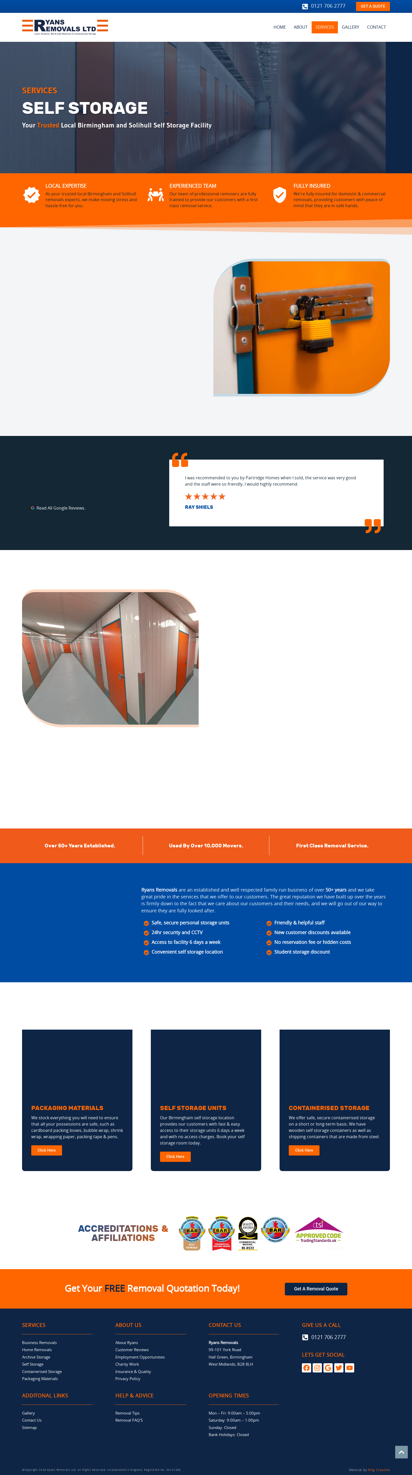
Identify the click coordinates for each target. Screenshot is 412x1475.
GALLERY (350, 27)
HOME (280, 27)
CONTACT (376, 27)
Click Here (47, 1150)
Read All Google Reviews (60, 508)
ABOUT (301, 27)
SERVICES (325, 27)
